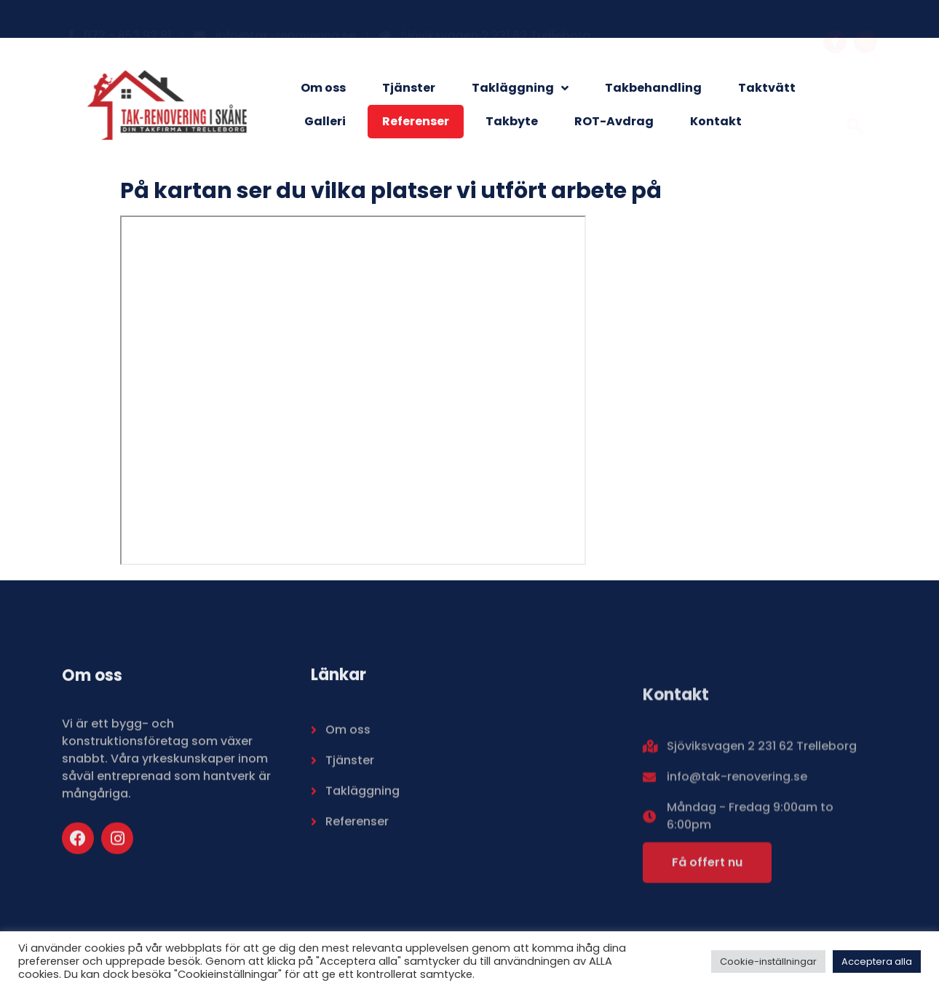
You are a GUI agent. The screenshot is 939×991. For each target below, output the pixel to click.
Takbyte (512, 121)
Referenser (415, 121)
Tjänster (408, 87)
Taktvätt (767, 87)
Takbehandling (653, 87)
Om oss (323, 87)
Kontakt (716, 121)
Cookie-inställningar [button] (768, 961)
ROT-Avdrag (614, 121)
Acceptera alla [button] (876, 961)
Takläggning (520, 88)
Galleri (325, 121)
